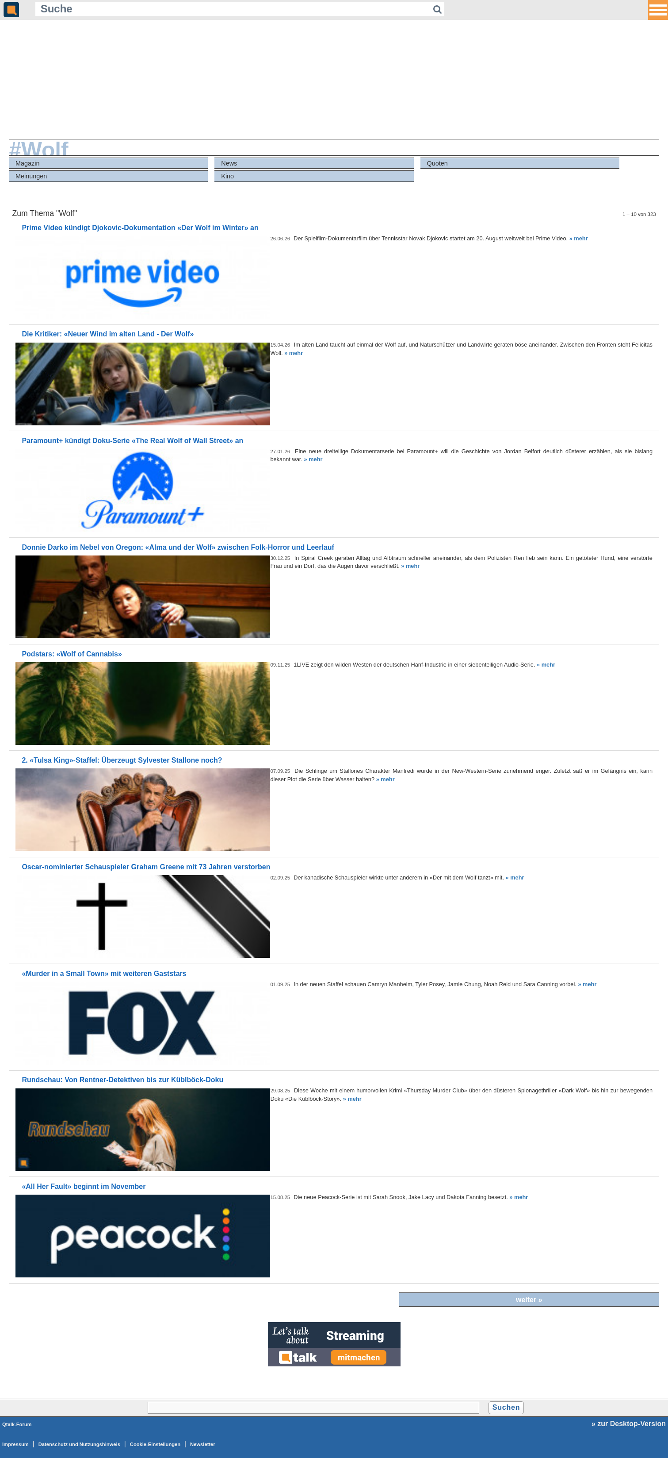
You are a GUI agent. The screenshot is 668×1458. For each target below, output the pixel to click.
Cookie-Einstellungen (155, 1444)
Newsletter (202, 1444)
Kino (227, 176)
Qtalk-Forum (17, 1424)
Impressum (15, 1444)
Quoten (437, 163)
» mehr (578, 238)
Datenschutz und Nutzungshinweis (79, 1444)
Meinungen (31, 176)
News (229, 163)
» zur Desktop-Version (629, 1423)
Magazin (27, 163)
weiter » (529, 1300)
